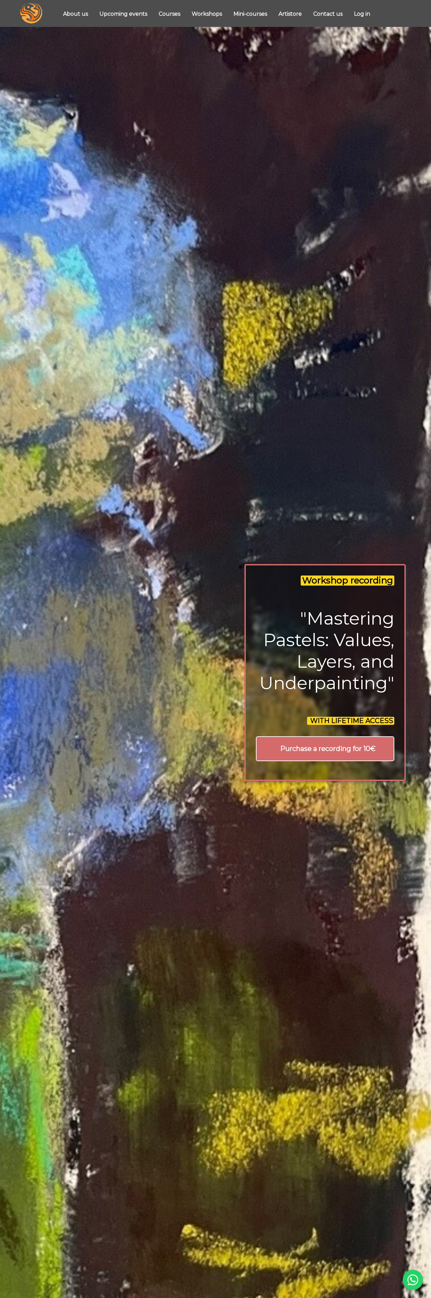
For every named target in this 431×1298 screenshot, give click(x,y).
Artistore (290, 14)
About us (76, 14)
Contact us (328, 14)
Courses (170, 14)
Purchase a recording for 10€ (327, 749)
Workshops (207, 14)
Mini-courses (250, 14)
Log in (362, 14)
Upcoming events (123, 14)
